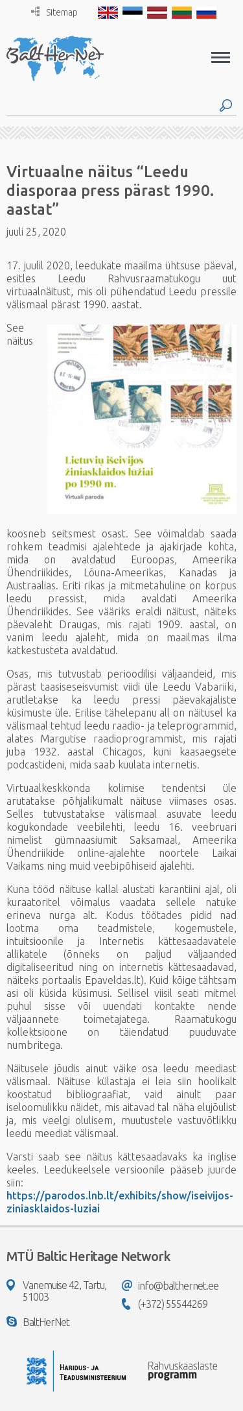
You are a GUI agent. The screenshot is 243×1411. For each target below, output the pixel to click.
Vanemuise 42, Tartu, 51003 (56, 1291)
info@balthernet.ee (170, 1286)
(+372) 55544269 (164, 1304)
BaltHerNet (37, 1322)
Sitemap (54, 12)
